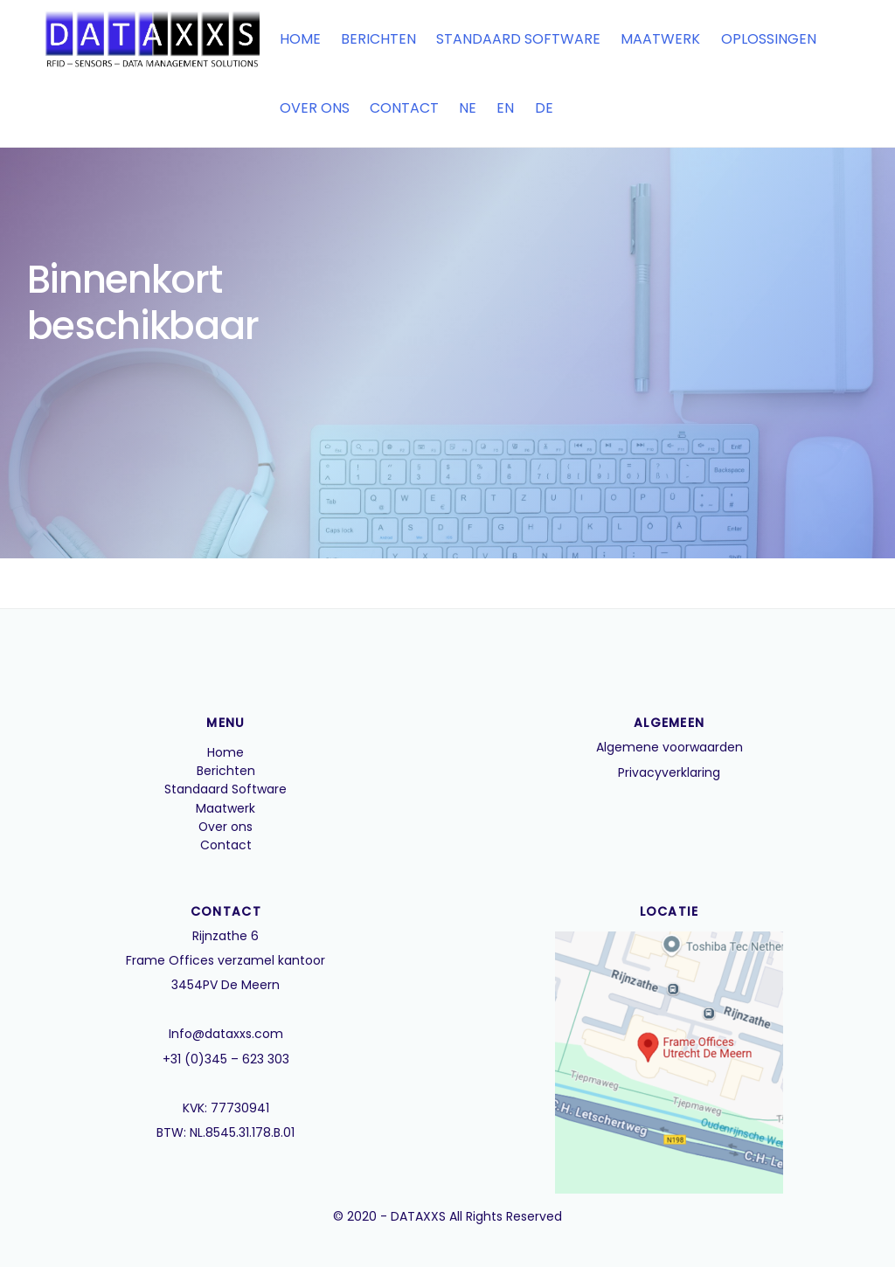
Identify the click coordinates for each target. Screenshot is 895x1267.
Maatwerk (659, 39)
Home (298, 39)
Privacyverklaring (669, 772)
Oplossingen (767, 39)
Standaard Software (516, 39)
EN (504, 108)
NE (466, 108)
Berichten (376, 39)
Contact (402, 108)
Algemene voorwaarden (669, 748)
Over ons (313, 108)
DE (542, 108)
